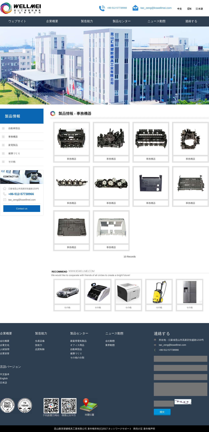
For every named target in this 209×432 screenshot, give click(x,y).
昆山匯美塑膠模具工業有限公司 (70, 428)
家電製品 (13, 145)
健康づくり (14, 153)
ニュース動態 (156, 21)
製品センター (122, 21)
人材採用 (4, 349)
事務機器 (13, 136)
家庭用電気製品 (78, 341)
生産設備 (39, 341)
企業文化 (4, 345)
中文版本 (4, 374)
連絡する (191, 21)
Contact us (21, 208)
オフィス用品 (77, 345)
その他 (11, 161)
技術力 (38, 345)
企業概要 (52, 21)
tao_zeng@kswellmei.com (156, 8)
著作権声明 (149, 428)
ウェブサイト (17, 21)
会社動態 (110, 341)
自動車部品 (14, 128)
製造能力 (87, 21)
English (4, 378)
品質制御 (39, 349)
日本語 (3, 382)
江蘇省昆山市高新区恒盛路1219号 (23, 189)
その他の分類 (77, 357)
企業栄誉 (4, 353)
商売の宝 (138, 428)
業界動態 (110, 345)
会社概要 (4, 341)
